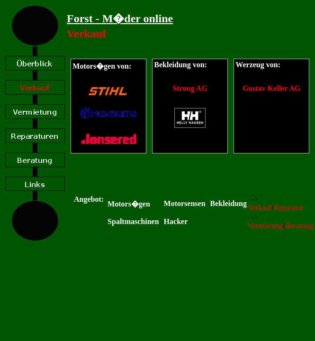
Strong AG (190, 88)
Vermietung (265, 226)
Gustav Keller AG (271, 88)
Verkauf (260, 208)
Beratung (299, 226)
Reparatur (289, 208)
